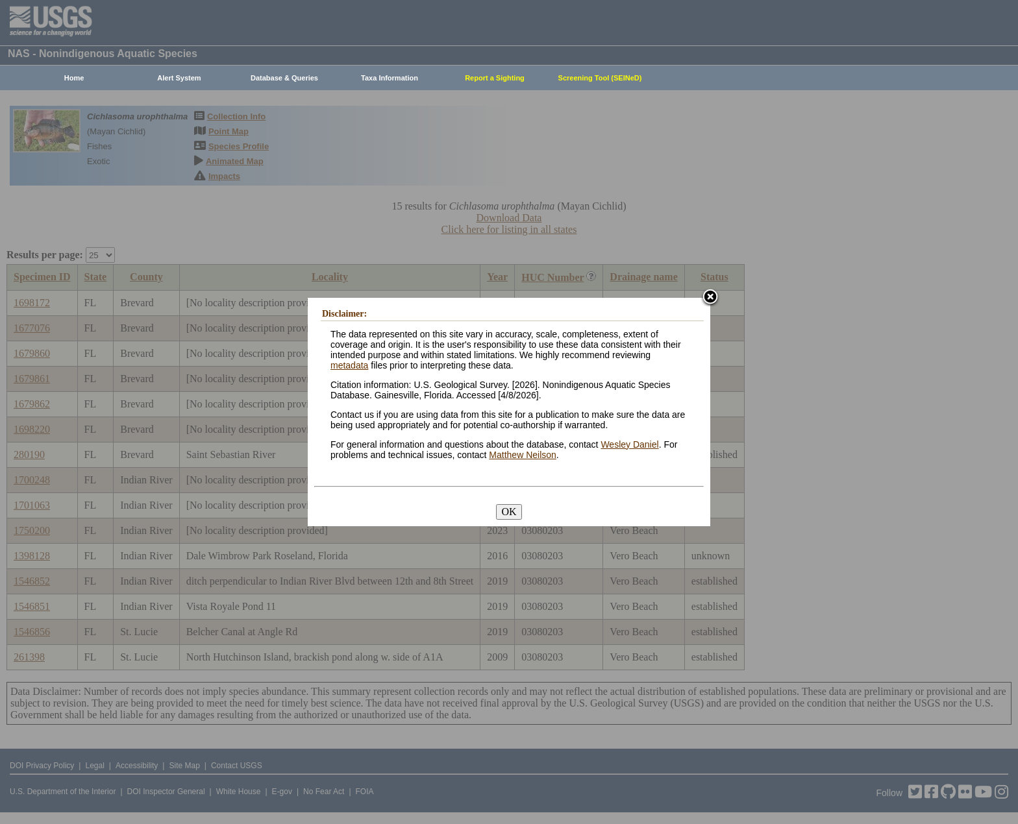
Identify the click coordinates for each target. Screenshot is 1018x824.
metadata (349, 365)
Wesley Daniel (629, 444)
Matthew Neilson (522, 455)
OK (508, 511)
